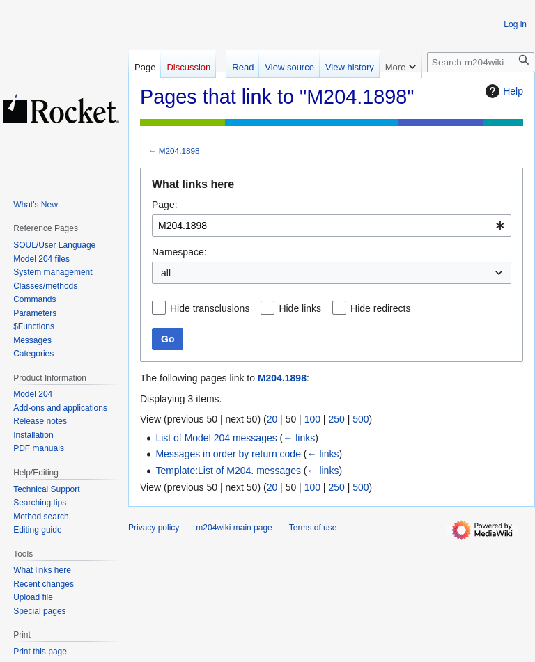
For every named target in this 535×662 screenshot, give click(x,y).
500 (360, 419)
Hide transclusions (209, 308)
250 (336, 419)
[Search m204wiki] (480, 62)
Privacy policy (153, 528)
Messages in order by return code (228, 453)
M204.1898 (179, 150)
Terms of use (313, 528)
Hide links (300, 308)
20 (272, 419)
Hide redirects (380, 308)
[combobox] (331, 225)
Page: (165, 204)
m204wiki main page (234, 528)
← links (299, 437)
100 (312, 419)
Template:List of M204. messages (228, 470)
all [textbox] (166, 272)
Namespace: (179, 252)
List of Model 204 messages (216, 437)
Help (502, 91)
